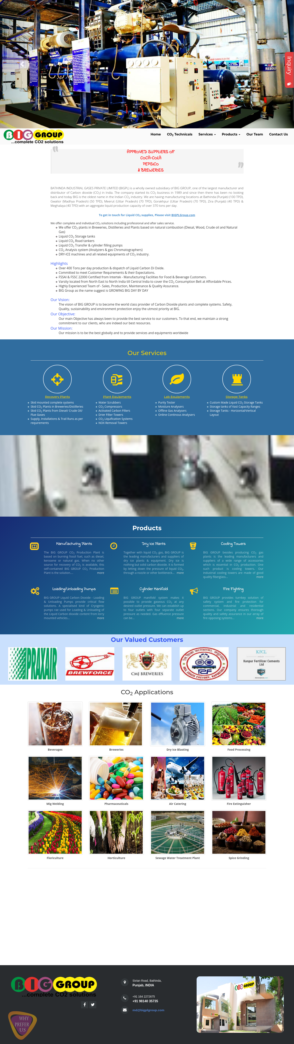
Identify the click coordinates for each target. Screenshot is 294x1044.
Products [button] (231, 134)
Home (156, 134)
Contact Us (278, 134)
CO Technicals (179, 134)
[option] (27, 663)
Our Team (254, 134)
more (100, 573)
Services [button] (207, 134)
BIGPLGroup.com (183, 215)
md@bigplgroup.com (149, 1010)
